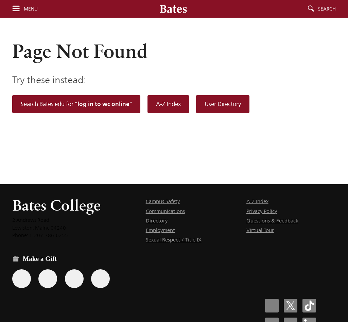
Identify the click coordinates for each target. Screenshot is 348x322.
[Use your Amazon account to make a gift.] (47, 278)
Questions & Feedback (272, 220)
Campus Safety (163, 201)
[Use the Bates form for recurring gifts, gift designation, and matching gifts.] (21, 278)
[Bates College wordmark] (173, 9)
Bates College (56, 205)
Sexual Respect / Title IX (174, 240)
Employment (160, 230)
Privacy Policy (261, 211)
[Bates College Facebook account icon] (272, 305)
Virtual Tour (260, 230)
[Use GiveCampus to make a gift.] (100, 278)
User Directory (223, 104)
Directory (157, 220)
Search (327, 9)
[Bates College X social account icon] (290, 305)
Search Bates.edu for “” (76, 103)
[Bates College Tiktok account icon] (309, 305)
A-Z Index (168, 104)
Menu (31, 9)
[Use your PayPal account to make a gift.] (74, 278)
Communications (165, 211)
